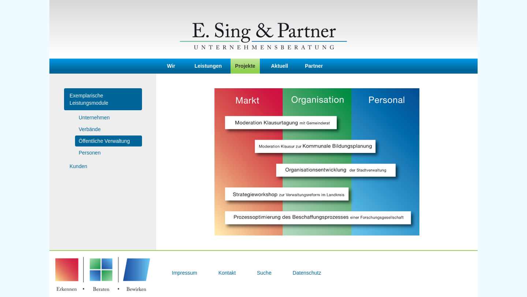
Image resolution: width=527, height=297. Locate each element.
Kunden (78, 166)
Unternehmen (94, 117)
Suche (265, 273)
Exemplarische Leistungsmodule (89, 99)
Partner (314, 66)
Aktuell (279, 66)
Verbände (90, 129)
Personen (90, 153)
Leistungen (208, 66)
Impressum (185, 273)
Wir (171, 66)
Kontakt (227, 273)
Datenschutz (307, 273)
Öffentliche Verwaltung (104, 141)
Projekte (245, 66)
